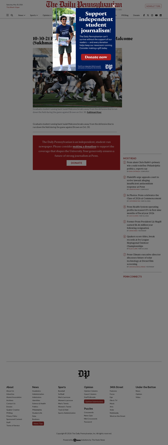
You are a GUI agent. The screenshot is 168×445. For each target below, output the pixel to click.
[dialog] (84, 222)
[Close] (113, 6)
